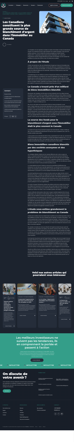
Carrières (5, 412)
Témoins (40, 426)
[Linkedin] (15, 116)
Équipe (4, 410)
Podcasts (22, 414)
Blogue (21, 410)
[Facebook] (10, 116)
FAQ (64, 1)
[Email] (13, 116)
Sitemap (44, 426)
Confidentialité (31, 426)
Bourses (21, 408)
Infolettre (22, 412)
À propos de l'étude (7, 94)
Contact (66, 1)
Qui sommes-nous (6, 408)
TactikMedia (27, 426)
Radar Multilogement (24, 417)
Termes (36, 426)
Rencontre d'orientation (24, 419)
